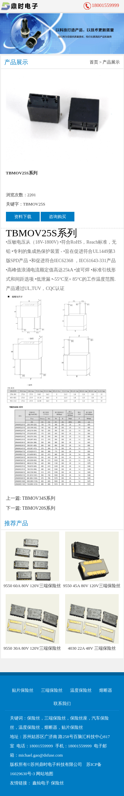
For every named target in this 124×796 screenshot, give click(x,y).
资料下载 (22, 216)
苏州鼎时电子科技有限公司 (56, 764)
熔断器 (105, 690)
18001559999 (105, 5)
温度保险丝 (81, 690)
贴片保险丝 (22, 690)
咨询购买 (57, 216)
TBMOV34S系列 (38, 498)
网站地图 (44, 773)
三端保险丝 (51, 690)
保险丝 (57, 782)
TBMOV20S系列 (38, 508)
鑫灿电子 (41, 782)
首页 (94, 62)
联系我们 (62, 703)
